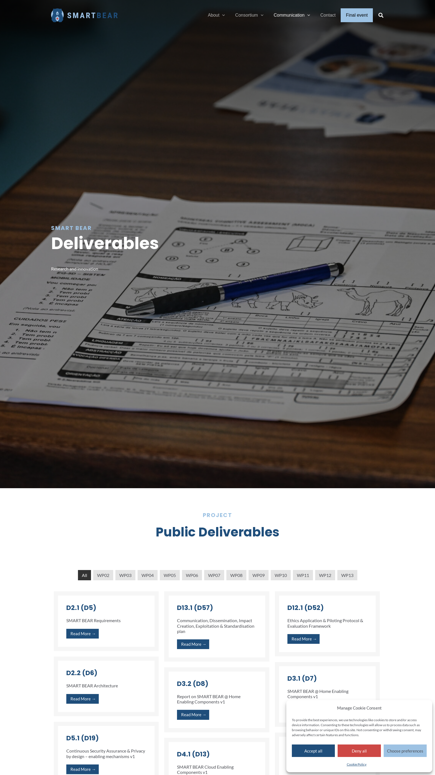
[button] (381, 15)
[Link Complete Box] (106, 621)
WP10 (281, 575)
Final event (357, 15)
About (222, 15)
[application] (229, 15)
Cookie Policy (356, 764)
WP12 (325, 575)
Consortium (254, 15)
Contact (330, 15)
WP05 (170, 575)
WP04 (147, 575)
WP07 (214, 575)
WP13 (347, 575)
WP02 (103, 575)
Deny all (359, 750)
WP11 (303, 575)
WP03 (125, 575)
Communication (295, 15)
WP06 (192, 575)
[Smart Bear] (84, 14)
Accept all (313, 750)
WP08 (236, 575)
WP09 (258, 575)
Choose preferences (405, 750)
